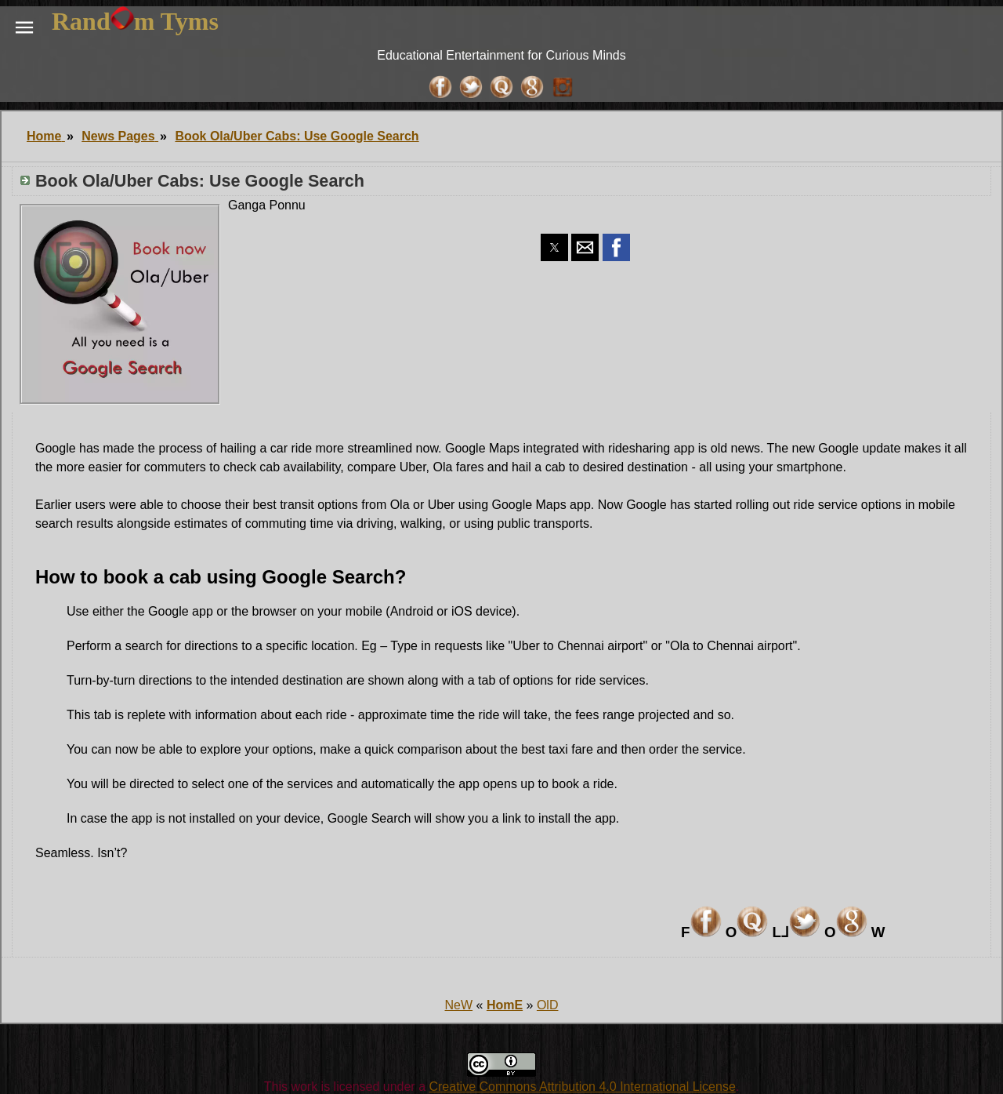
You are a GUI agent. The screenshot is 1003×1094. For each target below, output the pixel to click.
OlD (548, 1005)
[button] (24, 27)
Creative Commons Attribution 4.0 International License (582, 1086)
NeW (459, 1005)
